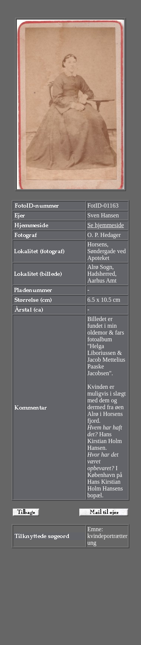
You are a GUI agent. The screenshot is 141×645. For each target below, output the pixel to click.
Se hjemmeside (105, 225)
